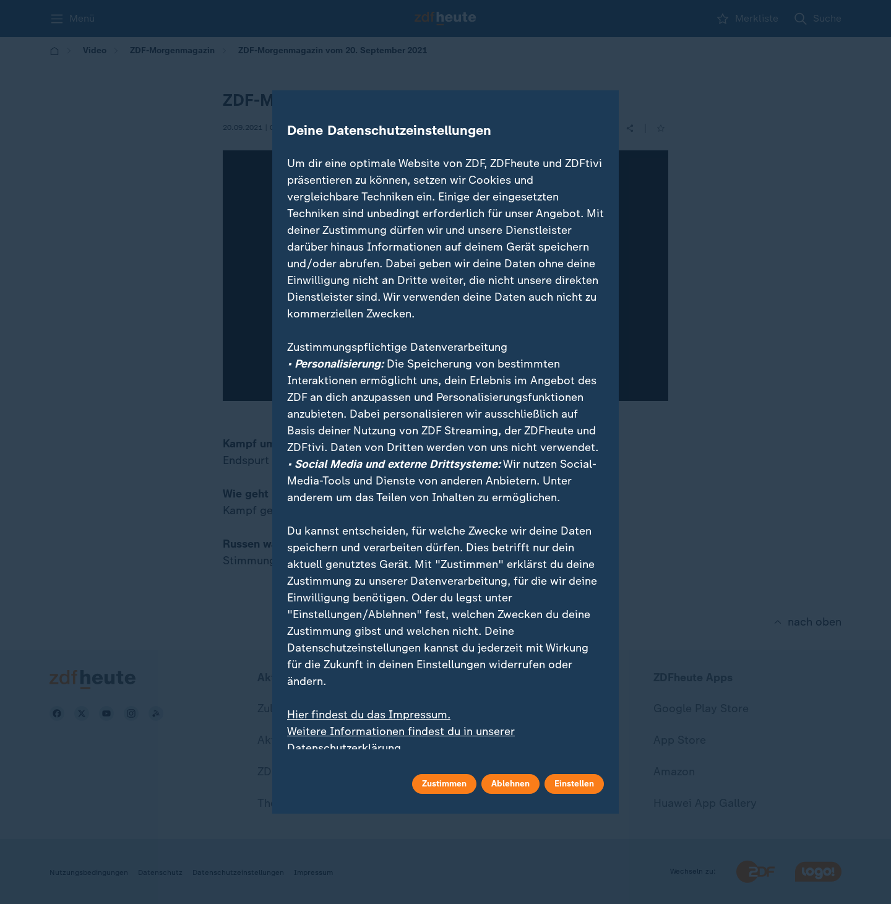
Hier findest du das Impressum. (368, 714)
